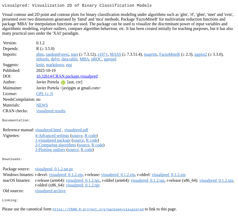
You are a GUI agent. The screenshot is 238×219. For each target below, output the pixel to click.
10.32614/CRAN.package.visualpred (66, 77)
